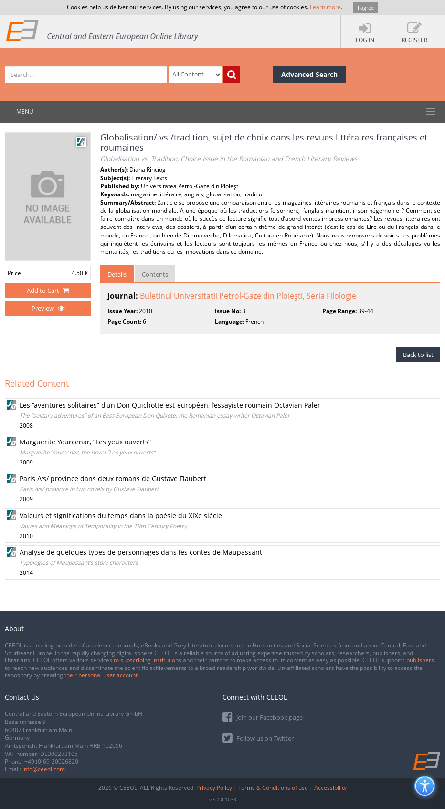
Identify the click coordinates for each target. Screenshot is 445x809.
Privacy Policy (214, 788)
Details (117, 274)
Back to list (418, 354)
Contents (155, 274)
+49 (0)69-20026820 (51, 761)
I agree (366, 7)
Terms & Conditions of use (273, 788)
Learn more (325, 7)
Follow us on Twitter (258, 738)
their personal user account (101, 675)
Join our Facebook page (262, 717)
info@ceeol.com (43, 769)
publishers (420, 660)
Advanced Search (309, 74)
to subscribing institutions (147, 660)
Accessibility (330, 788)
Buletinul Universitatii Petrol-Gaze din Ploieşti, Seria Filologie (248, 296)
